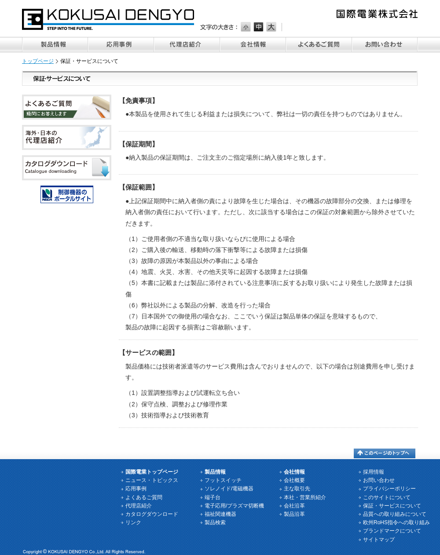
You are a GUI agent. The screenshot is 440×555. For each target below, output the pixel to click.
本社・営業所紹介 (305, 497)
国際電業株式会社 (108, 19)
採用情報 (373, 472)
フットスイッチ (223, 480)
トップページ (38, 61)
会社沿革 (294, 506)
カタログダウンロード (151, 514)
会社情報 (253, 44)
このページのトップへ (384, 453)
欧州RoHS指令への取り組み (396, 522)
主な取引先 (297, 489)
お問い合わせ (385, 44)
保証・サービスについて (392, 506)
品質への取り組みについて (394, 514)
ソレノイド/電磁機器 (229, 489)
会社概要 (294, 480)
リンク (133, 522)
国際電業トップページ (151, 472)
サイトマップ (379, 540)
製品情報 (55, 44)
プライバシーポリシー (389, 489)
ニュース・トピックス (151, 480)
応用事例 (121, 44)
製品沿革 (294, 514)
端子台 (212, 497)
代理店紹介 (187, 44)
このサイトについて (387, 497)
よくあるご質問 (319, 44)
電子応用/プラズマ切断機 (234, 506)
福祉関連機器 (220, 514)
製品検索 (215, 522)
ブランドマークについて (392, 531)
